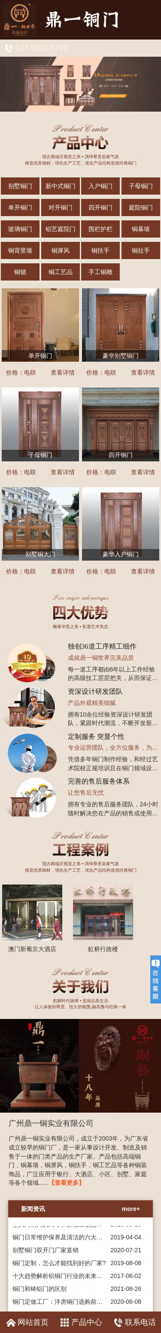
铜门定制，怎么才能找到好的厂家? (59, 1265)
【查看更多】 (67, 1182)
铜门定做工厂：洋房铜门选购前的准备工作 (69, 1304)
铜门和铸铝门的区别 (39, 1291)
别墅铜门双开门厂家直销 (45, 1252)
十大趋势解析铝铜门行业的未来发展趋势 (66, 1278)
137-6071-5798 (41, 47)
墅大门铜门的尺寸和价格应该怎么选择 (63, 1226)
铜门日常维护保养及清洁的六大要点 (60, 1239)
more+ (131, 1208)
